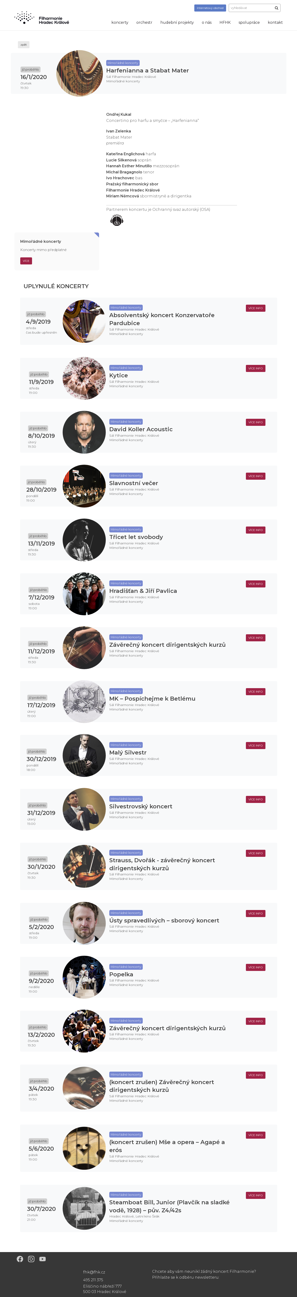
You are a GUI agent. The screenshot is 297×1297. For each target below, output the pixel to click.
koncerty (119, 22)
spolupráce (249, 22)
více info (255, 308)
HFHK (225, 22)
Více (26, 261)
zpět (23, 44)
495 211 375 (93, 1280)
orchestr (144, 22)
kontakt (275, 22)
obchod (210, 8)
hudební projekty (177, 22)
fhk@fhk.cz (94, 1272)
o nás (207, 22)
